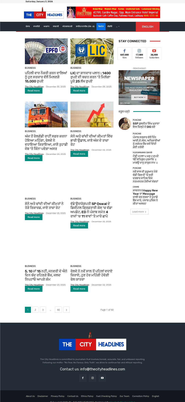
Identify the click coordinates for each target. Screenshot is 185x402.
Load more (139, 198)
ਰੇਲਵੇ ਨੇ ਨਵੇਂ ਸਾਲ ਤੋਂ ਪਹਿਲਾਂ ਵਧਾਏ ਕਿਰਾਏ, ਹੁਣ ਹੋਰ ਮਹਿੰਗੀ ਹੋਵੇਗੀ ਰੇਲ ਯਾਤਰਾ (89, 269)
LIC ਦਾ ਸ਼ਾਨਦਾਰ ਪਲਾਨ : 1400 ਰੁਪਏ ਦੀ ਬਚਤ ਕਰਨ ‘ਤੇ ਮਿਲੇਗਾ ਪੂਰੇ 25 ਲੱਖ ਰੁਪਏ (90, 76)
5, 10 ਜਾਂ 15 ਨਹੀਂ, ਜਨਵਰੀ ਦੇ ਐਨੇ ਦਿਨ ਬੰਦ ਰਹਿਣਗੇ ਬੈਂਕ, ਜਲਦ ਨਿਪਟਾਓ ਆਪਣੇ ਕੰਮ (46, 269)
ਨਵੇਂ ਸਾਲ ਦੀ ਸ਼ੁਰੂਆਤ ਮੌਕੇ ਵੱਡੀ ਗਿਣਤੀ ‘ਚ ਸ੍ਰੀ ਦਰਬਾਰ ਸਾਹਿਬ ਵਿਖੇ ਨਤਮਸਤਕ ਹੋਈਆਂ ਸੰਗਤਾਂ (146, 171)
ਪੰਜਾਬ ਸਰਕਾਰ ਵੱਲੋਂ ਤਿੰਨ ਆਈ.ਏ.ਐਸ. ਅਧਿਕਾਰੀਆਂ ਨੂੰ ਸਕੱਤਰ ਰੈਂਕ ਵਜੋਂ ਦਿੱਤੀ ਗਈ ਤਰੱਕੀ (145, 140)
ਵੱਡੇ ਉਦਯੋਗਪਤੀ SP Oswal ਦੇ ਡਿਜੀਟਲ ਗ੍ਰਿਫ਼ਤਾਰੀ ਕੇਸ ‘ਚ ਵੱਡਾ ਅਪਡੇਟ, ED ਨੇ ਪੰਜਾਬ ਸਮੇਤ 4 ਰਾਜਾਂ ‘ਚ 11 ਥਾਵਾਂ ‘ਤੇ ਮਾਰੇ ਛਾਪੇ (90, 206)
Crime (136, 180)
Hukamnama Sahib (142, 150)
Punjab (137, 121)
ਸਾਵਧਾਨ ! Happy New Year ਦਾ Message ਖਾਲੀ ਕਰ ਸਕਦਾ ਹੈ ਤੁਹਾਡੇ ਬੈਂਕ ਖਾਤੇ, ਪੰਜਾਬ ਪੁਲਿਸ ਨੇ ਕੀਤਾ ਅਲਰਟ (146, 186)
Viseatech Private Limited (122, 396)
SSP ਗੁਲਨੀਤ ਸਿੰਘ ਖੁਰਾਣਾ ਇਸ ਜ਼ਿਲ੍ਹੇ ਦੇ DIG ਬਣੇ (145, 125)
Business (30, 68)
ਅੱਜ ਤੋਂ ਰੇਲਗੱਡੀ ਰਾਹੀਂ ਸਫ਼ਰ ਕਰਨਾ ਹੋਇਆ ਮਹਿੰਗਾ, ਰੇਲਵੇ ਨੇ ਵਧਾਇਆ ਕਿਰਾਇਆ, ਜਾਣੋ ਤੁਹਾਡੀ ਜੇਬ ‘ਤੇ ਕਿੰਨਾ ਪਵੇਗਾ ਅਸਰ (46, 140)
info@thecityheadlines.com (102, 363)
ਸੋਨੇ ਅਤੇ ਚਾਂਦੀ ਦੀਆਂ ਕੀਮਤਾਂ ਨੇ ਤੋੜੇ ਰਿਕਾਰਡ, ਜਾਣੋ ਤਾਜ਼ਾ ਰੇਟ (44, 202)
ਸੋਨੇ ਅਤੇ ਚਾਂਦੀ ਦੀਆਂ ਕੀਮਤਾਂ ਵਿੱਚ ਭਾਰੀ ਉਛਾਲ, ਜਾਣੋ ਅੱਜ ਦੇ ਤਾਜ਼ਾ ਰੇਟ (90, 136)
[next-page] (66, 304)
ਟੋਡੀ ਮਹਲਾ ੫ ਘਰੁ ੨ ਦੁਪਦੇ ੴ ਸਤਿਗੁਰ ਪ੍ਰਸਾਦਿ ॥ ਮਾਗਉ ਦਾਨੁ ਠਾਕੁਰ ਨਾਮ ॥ (145, 155)
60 (58, 303)
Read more (34, 89)
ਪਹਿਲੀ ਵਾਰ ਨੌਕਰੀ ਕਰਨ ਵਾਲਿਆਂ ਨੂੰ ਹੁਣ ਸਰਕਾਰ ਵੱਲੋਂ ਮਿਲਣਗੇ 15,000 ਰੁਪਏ (45, 76)
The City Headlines (34, 85)
